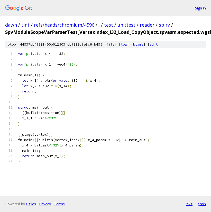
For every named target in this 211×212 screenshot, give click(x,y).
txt (189, 204)
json (202, 204)
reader (147, 25)
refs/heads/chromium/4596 (64, 25)
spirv (164, 25)
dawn (11, 25)
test (108, 25)
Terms (59, 204)
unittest (126, 25)
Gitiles (31, 204)
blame (138, 44)
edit (154, 44)
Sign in (200, 8)
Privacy (45, 204)
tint (25, 25)
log (124, 44)
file (110, 44)
